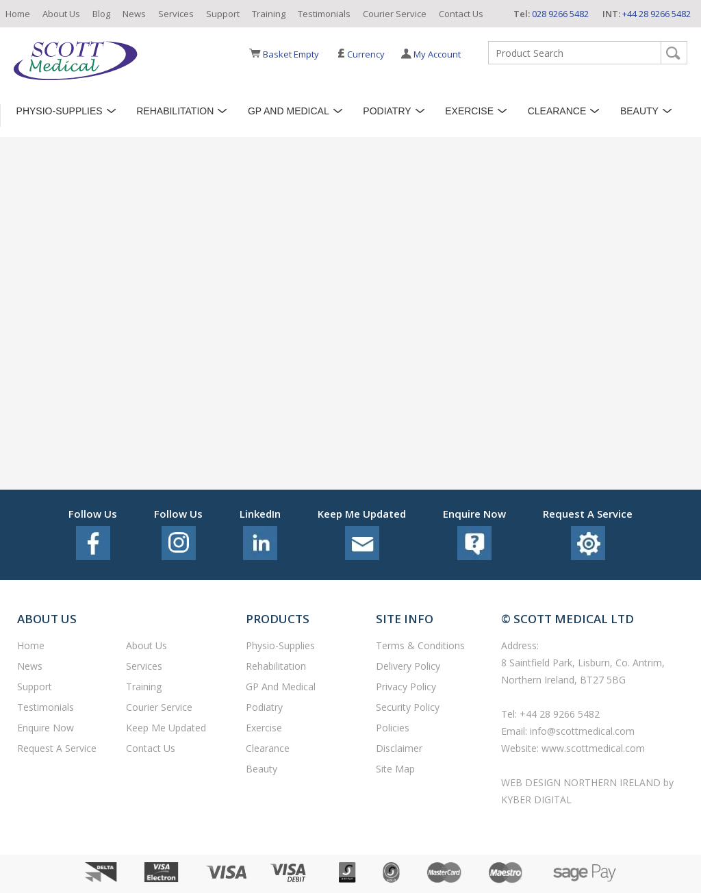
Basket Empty (291, 54)
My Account (437, 54)
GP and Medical (288, 110)
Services (176, 14)
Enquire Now (45, 727)
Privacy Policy (406, 686)
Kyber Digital (536, 799)
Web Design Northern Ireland (582, 782)
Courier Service (394, 14)
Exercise (469, 110)
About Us (61, 14)
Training (268, 14)
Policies (392, 727)
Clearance (557, 110)
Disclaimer (399, 748)
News (134, 14)
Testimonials (324, 14)
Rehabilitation (175, 110)
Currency (361, 54)
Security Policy (407, 707)
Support (223, 14)
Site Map (395, 768)
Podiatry (387, 110)
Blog (101, 14)
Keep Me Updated (166, 727)
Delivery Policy (408, 665)
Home (17, 14)
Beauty (639, 110)
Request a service (57, 748)
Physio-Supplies (59, 110)
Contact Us (461, 14)
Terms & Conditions (420, 645)
